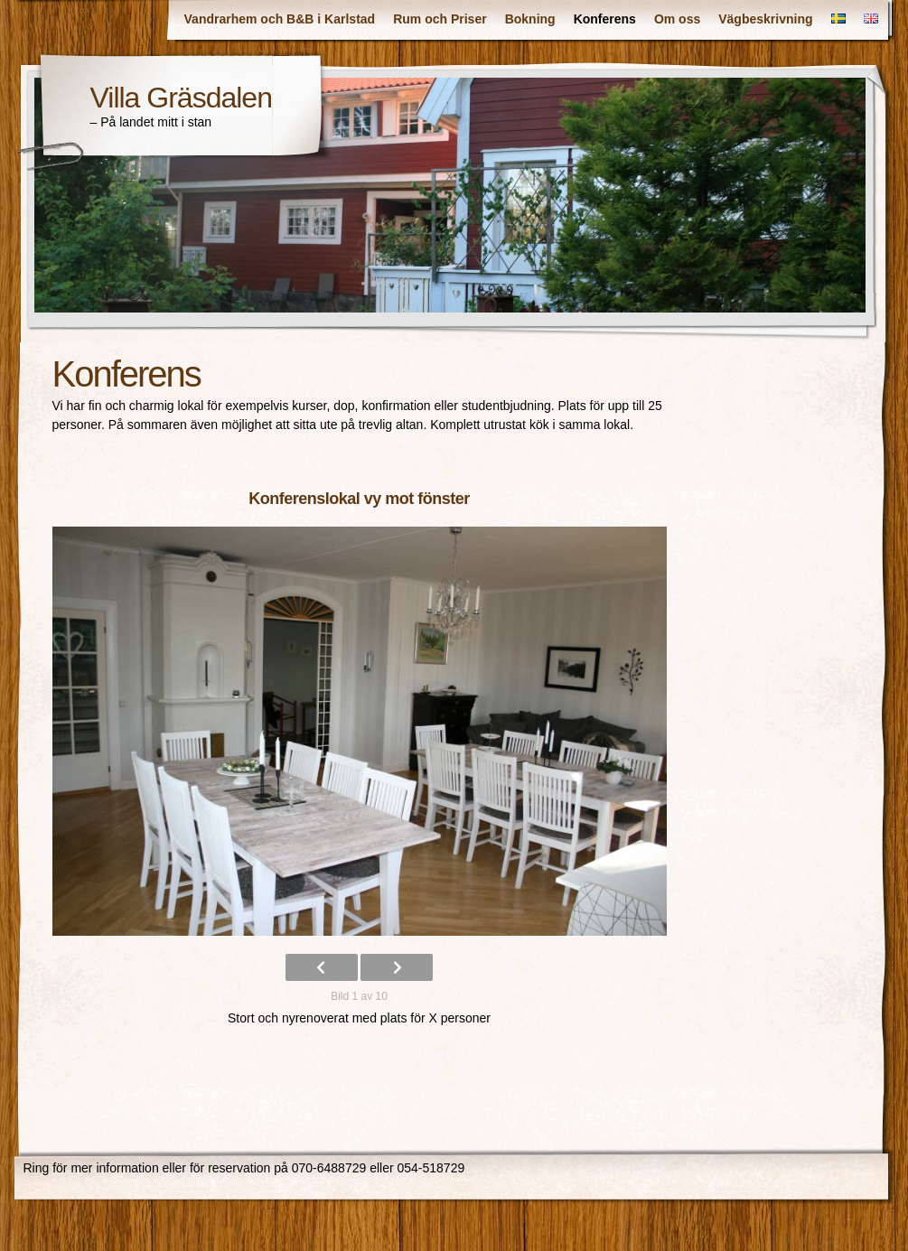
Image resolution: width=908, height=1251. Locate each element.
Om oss (677, 19)
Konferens (605, 19)
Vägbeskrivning (765, 19)
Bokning (530, 19)
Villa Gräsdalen (181, 97)
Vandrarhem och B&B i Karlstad (280, 19)
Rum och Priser (439, 19)
